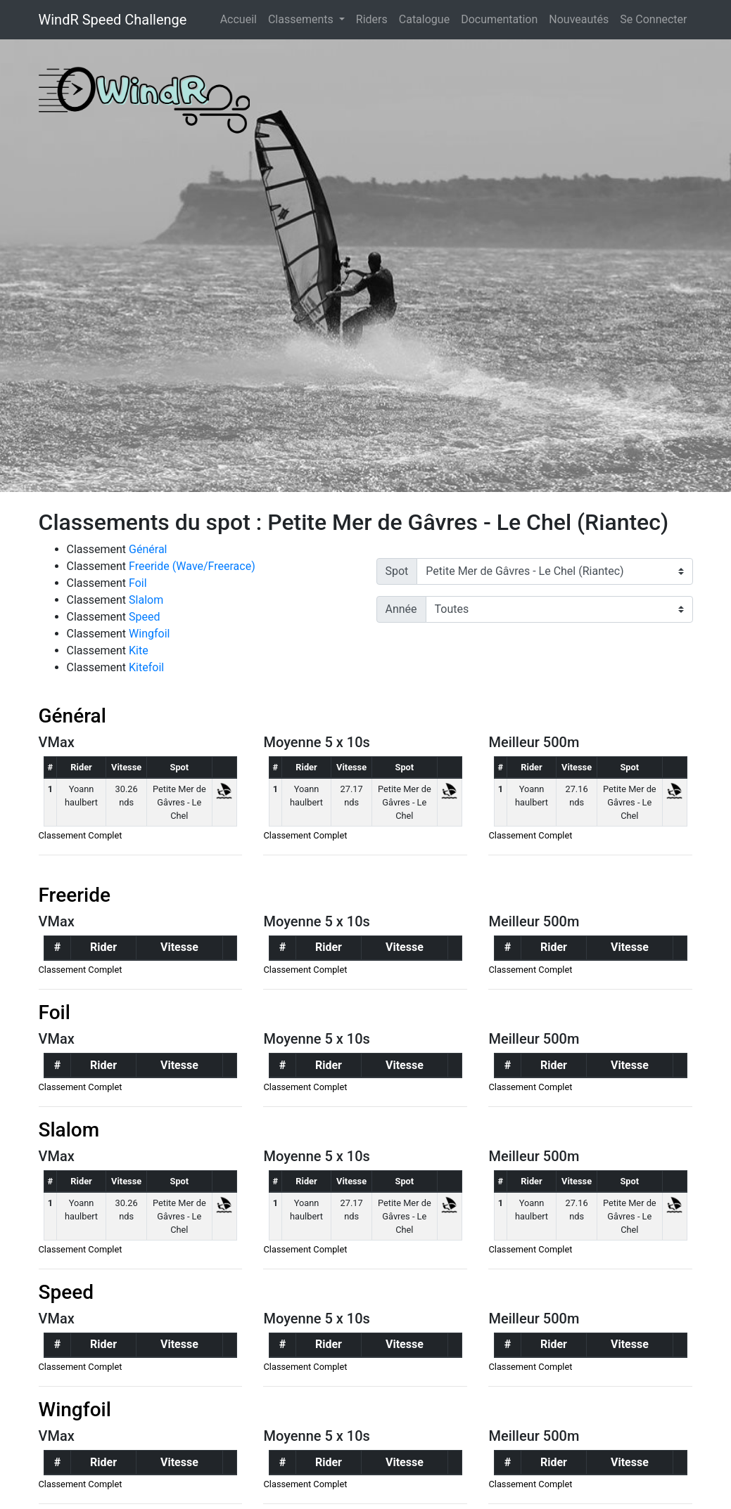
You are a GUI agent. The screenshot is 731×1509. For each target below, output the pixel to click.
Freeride (75, 895)
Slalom (146, 600)
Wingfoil (149, 633)
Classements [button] (302, 19)
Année (401, 609)
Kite (138, 650)
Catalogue (424, 19)
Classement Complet (80, 835)
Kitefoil (146, 667)
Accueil (241, 18)
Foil (138, 583)
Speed (144, 616)
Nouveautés (579, 19)
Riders (372, 19)
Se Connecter (653, 19)
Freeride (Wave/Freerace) (192, 566)
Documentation (499, 19)
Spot (397, 571)
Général (148, 549)
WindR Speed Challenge (113, 19)
